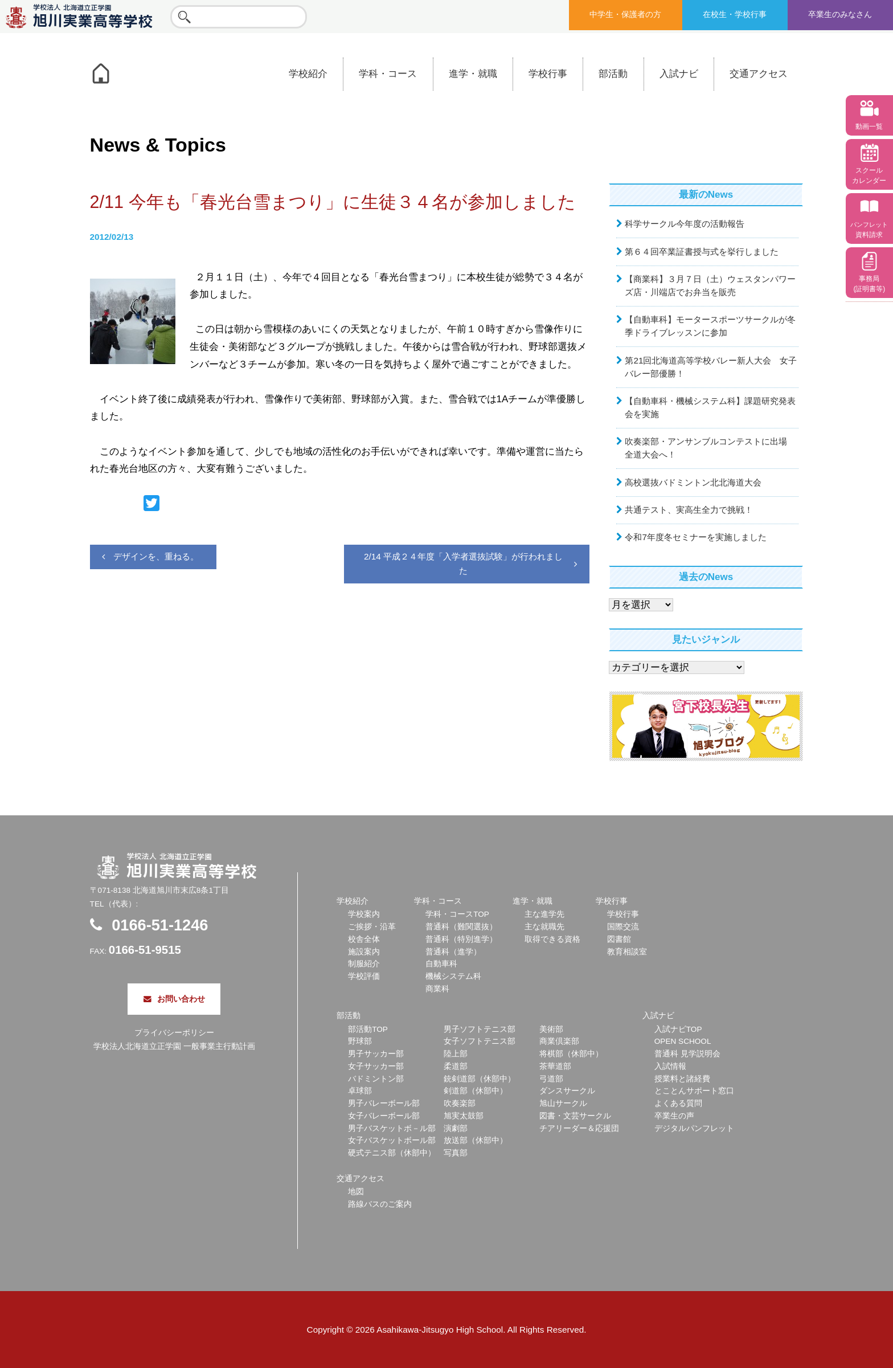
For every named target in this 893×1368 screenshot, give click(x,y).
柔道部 (456, 1066)
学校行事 (548, 73)
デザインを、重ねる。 (156, 556)
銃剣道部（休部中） (479, 1079)
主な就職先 (544, 926)
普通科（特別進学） (461, 939)
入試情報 (670, 1066)
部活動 (613, 73)
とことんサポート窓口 (694, 1091)
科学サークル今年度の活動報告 (684, 223)
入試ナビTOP (678, 1029)
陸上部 (456, 1054)
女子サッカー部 (376, 1066)
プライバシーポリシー (174, 1032)
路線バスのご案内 (380, 1204)
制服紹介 (364, 963)
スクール (869, 175)
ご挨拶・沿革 (372, 926)
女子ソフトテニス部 (479, 1041)
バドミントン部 (376, 1079)
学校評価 (364, 976)
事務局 (869, 284)
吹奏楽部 (460, 1103)
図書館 (619, 939)
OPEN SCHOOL (682, 1041)
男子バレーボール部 (384, 1103)
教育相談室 (627, 952)
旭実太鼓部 (464, 1116)
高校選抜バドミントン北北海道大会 (693, 482)
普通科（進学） (453, 952)
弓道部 (551, 1079)
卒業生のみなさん (840, 14)
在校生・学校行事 (735, 14)
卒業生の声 (674, 1116)
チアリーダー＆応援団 (579, 1128)
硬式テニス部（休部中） (392, 1153)
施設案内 (364, 952)
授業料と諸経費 (682, 1079)
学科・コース (388, 73)
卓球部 (360, 1091)
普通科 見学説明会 (687, 1054)
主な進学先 (544, 914)
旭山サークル (563, 1103)
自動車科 (441, 963)
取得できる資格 (552, 939)
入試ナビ (678, 73)
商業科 (437, 989)
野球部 (360, 1041)
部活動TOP (368, 1029)
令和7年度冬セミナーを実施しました (696, 537)
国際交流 (623, 926)
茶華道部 (555, 1066)
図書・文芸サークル (575, 1116)
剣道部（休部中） (475, 1091)
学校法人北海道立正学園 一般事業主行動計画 (174, 1046)
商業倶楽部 (559, 1041)
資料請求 (869, 230)
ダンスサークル (567, 1091)
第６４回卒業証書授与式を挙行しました (702, 251)
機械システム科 (453, 976)
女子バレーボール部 (384, 1116)
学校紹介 (308, 73)
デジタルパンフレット (694, 1128)
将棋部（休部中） (571, 1054)
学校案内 (364, 914)
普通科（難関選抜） (461, 926)
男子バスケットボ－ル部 (392, 1128)
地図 (356, 1191)
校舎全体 (364, 939)
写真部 (456, 1153)
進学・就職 (473, 73)
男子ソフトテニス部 (479, 1029)
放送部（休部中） (475, 1140)
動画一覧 (869, 126)
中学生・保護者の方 (625, 14)
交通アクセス (759, 73)
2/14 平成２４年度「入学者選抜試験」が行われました (463, 563)
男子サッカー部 (376, 1054)
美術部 (551, 1029)
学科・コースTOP (457, 914)
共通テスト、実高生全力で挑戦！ (689, 509)
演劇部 (456, 1128)
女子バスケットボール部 (392, 1140)
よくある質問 (678, 1103)
